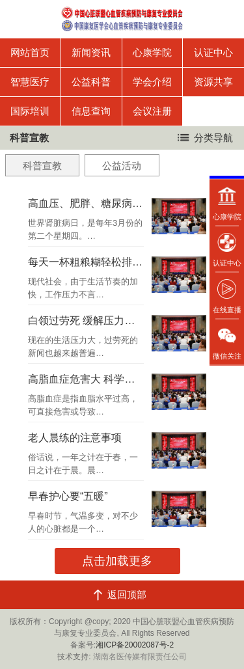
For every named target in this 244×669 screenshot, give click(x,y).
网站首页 (29, 52)
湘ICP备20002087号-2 (135, 644)
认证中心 (213, 52)
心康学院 (152, 52)
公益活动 (121, 165)
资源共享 (213, 81)
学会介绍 (152, 81)
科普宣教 (42, 165)
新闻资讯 (91, 52)
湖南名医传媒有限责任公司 (140, 656)
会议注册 (152, 110)
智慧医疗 (29, 81)
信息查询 (91, 110)
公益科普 (91, 81)
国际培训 (29, 110)
